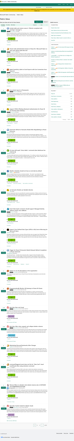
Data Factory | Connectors (56, 96)
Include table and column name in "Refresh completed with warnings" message (26, 29)
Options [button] (45, 21)
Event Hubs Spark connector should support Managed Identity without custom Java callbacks (27, 209)
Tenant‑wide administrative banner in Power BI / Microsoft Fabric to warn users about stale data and (28, 49)
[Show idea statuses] (43, 25)
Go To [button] (71, 4)
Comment (9, 44)
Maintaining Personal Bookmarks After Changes (23, 345)
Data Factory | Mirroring (11, 243)
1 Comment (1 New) (10, 401)
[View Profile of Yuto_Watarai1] (13, 31)
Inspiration (24, 1)
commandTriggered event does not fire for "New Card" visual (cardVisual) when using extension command (27, 365)
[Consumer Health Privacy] (15, 437)
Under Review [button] (11, 335)
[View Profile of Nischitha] (15, 289)
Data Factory (9, 183)
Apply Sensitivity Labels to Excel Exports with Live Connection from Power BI (28, 70)
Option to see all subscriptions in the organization (23, 271)
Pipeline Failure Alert (55, 27)
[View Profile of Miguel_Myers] (15, 308)
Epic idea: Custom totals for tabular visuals (21, 406)
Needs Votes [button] (11, 316)
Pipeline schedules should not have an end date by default (26, 171)
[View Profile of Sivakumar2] (9, 132)
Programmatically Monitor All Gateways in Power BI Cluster (26, 288)
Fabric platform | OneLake (11, 164)
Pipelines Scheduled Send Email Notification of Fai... (61, 32)
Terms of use (66, 433)
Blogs (39, 1)
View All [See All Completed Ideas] (53, 40)
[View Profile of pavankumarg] (12, 112)
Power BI (8, 42)
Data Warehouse (16, 264)
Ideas (29, 1)
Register (59, 4)
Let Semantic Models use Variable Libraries (21, 190)
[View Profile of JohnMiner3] (9, 153)
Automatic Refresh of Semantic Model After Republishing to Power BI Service (28, 130)
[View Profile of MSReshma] (15, 91)
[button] (38, 22)
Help (67, 4)
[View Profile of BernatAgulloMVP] (12, 388)
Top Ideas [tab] (8, 24)
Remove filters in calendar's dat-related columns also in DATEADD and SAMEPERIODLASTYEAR (28, 385)
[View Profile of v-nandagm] (12, 72)
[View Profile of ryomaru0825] (53, 55)
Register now (37, 10)
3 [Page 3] (39, 425)
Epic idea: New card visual (17, 307)
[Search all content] (59, 7)
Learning (43, 1)
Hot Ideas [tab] (3, 24)
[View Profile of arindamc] (57, 76)
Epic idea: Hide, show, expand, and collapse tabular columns (26, 326)
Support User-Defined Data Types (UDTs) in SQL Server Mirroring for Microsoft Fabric (28, 230)
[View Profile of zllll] (10, 191)
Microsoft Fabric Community (7, 14)
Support (48, 1)
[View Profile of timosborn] (53, 59)
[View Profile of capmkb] (11, 346)
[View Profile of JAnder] (8, 367)
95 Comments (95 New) (11, 341)
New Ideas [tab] (13, 24)
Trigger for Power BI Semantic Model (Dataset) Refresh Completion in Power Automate (28, 251)
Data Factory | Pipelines (17, 183)
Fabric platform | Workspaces (57, 109)
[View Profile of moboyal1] (12, 211)
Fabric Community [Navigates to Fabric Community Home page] (12, 1)
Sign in (64, 4)
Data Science (9, 264)
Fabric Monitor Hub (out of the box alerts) (59, 30)
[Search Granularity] (40, 7)
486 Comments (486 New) (12, 420)
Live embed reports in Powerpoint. (19, 90)
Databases (22, 264)
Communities (34, 1)
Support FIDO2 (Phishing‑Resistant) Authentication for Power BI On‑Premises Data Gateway (27, 109)
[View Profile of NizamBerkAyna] (9, 253)
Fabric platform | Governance (28, 183)
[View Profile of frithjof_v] (11, 172)
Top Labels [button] (53, 90)
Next (72, 119)
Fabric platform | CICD (11, 202)
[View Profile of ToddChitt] (55, 80)
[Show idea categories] (36, 25)
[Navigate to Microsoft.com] (3, 1)
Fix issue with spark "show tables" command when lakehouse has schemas (27, 151)
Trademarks (71, 433)
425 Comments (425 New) (12, 322)
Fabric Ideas (20, 14)
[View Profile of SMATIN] (56, 85)
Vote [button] (4, 31)
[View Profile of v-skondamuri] (12, 51)
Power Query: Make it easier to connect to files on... (61, 37)
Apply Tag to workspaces (56, 35)
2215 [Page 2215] (46, 425)
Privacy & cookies (59, 433)
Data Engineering (10, 222)
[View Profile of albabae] (52, 51)
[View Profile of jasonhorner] (9, 232)
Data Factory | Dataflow (55, 114)
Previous (64, 119)
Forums (19, 1)
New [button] (11, 38)
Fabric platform (10, 123)
